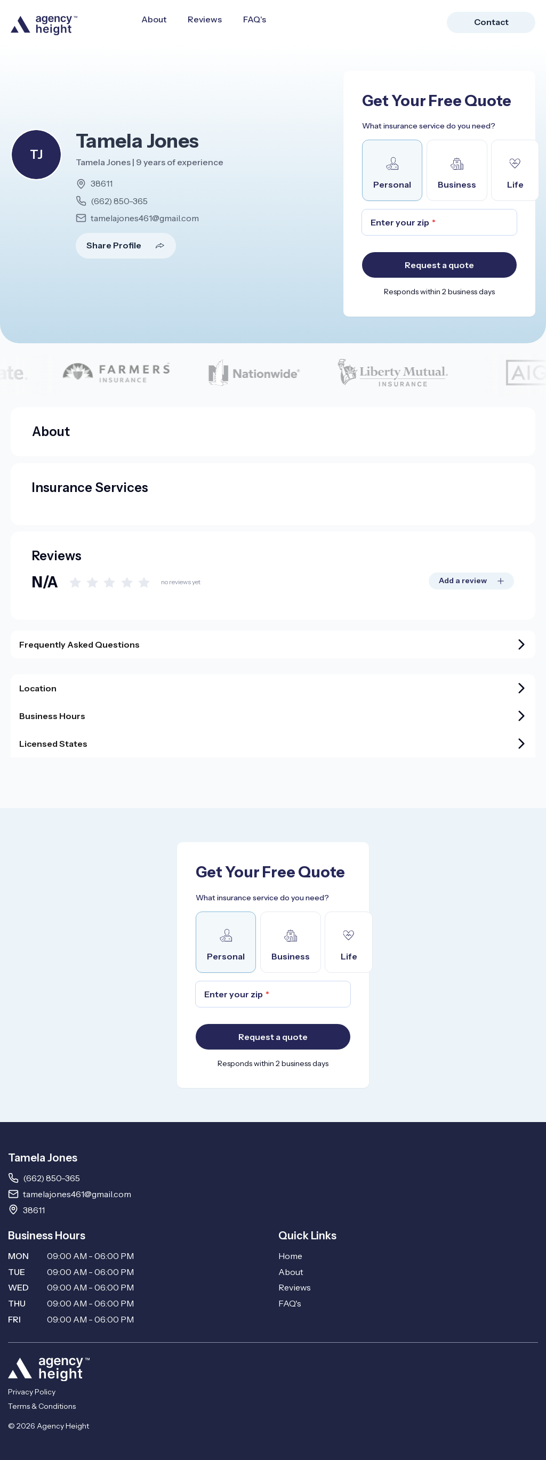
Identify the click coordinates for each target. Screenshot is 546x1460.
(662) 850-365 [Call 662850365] (51, 1178)
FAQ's (254, 19)
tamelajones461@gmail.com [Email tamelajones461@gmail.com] (77, 1194)
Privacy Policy (31, 1392)
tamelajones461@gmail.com (145, 218)
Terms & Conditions (42, 1406)
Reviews (205, 19)
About (153, 19)
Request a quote (439, 265)
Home (290, 1256)
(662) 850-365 (119, 201)
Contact (491, 22)
